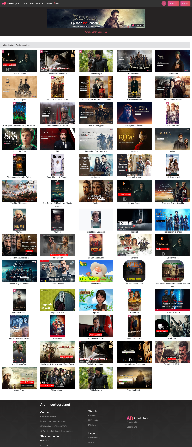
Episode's (40, 3)
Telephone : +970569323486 (53, 421)
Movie (49, 3)
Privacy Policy (94, 437)
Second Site (132, 427)
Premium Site (132, 422)
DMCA (91, 442)
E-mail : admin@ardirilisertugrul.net (56, 431)
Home (25, 3)
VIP (56, 3)
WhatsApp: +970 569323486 (53, 426)
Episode (93, 420)
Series (31, 3)
